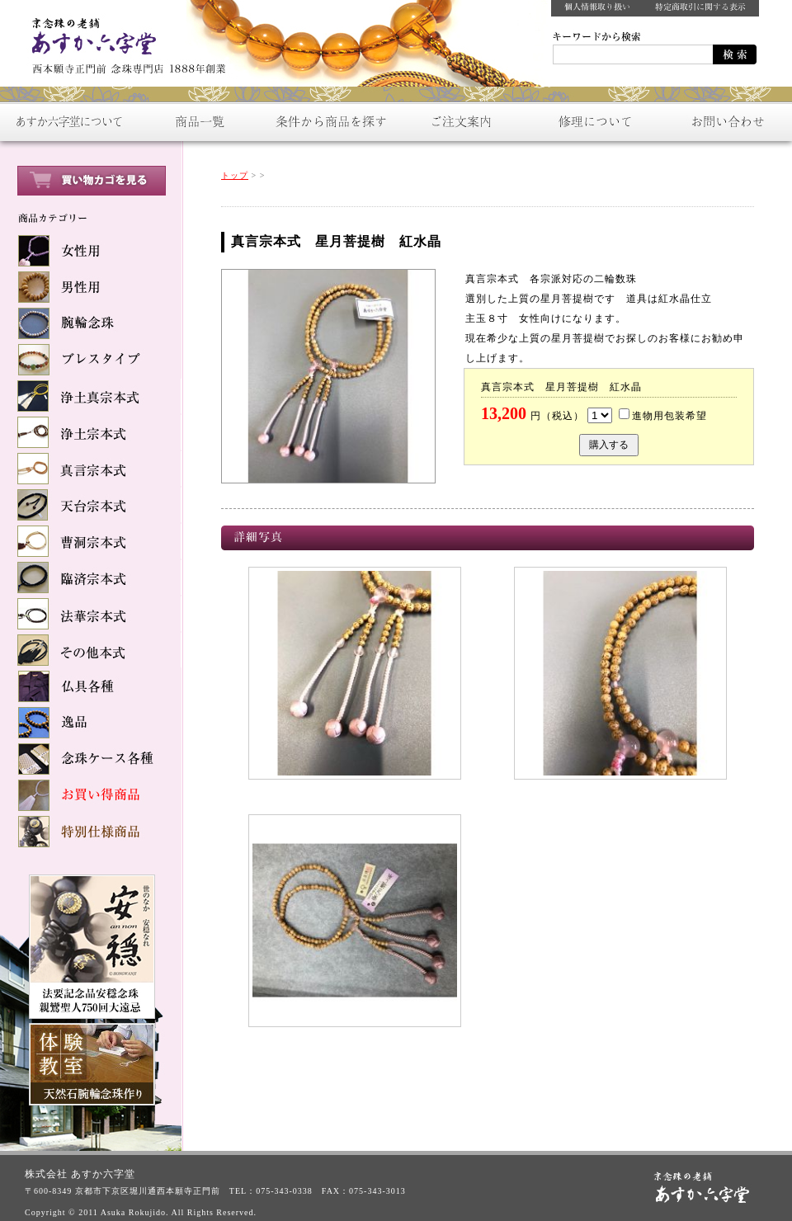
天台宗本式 (91, 505)
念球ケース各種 (91, 759)
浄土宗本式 (91, 432)
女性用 (91, 250)
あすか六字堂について (66, 121)
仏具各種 (91, 686)
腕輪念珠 (91, 323)
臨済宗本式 (91, 577)
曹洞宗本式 (91, 541)
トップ (234, 175)
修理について (594, 121)
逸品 (91, 722)
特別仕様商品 (91, 831)
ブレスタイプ (91, 359)
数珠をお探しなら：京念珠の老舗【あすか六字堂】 (124, 41)
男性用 (91, 287)
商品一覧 (198, 121)
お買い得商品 (91, 795)
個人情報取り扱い (597, 8)
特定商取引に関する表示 (701, 8)
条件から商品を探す (330, 121)
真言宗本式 (91, 468)
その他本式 (91, 650)
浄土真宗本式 (91, 396)
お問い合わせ (726, 121)
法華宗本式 (91, 613)
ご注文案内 (462, 121)
